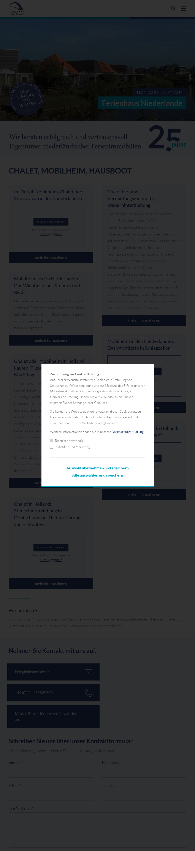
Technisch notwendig (67, 440)
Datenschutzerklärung (128, 432)
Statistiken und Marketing (70, 447)
